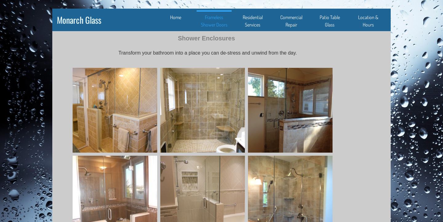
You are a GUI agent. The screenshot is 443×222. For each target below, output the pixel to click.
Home (175, 17)
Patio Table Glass (330, 21)
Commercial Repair (291, 21)
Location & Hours (368, 21)
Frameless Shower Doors (214, 21)
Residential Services (253, 21)
